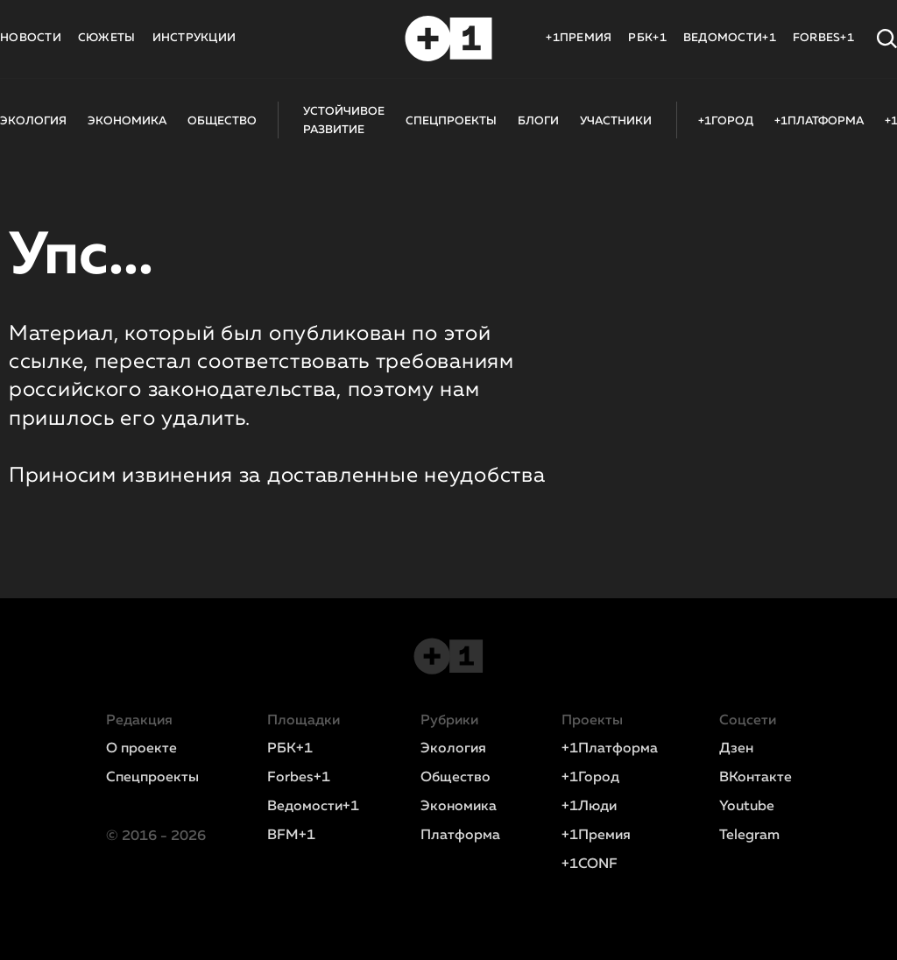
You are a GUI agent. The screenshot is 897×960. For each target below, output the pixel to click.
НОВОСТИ (30, 38)
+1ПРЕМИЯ (578, 38)
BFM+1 (291, 836)
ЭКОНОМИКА (127, 121)
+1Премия (596, 836)
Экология (453, 749)
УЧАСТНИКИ (616, 121)
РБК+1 (647, 38)
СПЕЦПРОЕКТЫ (451, 121)
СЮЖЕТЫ (107, 38)
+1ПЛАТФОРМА (819, 121)
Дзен (736, 749)
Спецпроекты (152, 778)
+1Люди (589, 807)
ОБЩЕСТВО (222, 121)
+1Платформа (610, 749)
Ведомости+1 (313, 807)
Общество (455, 778)
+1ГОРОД (725, 121)
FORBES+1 (823, 38)
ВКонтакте (755, 778)
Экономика (458, 807)
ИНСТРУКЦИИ (194, 38)
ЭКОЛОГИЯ (33, 121)
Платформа (460, 836)
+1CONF (590, 865)
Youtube (746, 807)
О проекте (141, 749)
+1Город (590, 778)
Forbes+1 (298, 778)
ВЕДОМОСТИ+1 (729, 38)
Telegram (749, 836)
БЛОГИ (538, 121)
